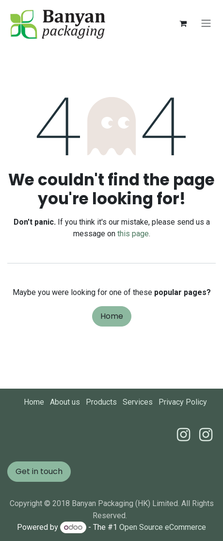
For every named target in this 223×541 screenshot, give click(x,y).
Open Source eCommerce (162, 527)
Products (101, 402)
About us (65, 402)
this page (133, 233)
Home (111, 316)
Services (138, 402)
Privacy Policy (183, 402)
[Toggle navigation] (206, 23)
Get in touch (39, 471)
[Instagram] (205, 434)
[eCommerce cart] (182, 23)
